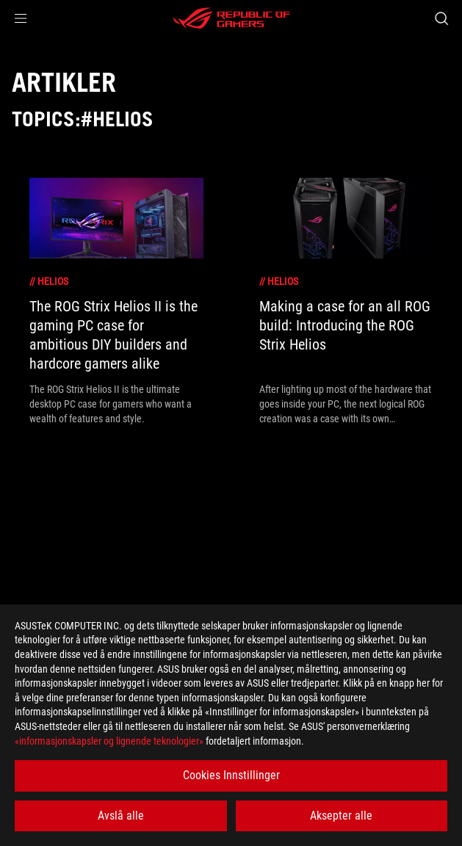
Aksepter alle (341, 815)
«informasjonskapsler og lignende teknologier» (109, 741)
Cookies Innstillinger (231, 775)
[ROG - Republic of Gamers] (231, 18)
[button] (20, 18)
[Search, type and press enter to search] (441, 18)
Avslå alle (121, 815)
